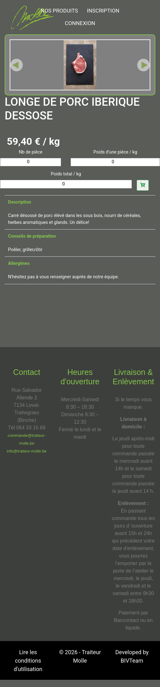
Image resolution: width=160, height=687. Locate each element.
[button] (16, 65)
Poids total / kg (66, 174)
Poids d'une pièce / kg (115, 152)
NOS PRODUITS (59, 11)
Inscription (103, 11)
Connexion (80, 23)
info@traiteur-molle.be (27, 451)
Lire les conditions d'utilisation (28, 660)
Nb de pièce (30, 152)
